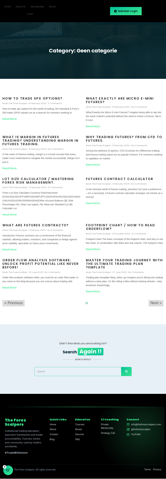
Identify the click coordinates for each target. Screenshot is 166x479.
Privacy (157, 469)
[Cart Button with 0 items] (8, 471)
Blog (51, 440)
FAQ (76, 440)
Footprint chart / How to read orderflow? (120, 227)
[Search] (126, 372)
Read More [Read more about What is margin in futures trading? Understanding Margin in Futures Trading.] (9, 168)
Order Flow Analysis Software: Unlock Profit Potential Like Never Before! (40, 264)
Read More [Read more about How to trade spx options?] (9, 119)
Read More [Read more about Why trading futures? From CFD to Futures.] (93, 165)
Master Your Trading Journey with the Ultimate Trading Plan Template (124, 264)
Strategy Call (107, 433)
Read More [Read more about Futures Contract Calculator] (93, 203)
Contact (53, 435)
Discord (78, 435)
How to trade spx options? (32, 98)
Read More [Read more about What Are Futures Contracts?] (9, 249)
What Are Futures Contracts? (35, 225)
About (52, 430)
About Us (21, 6)
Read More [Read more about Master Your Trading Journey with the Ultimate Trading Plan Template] (93, 291)
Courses (79, 424)
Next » (156, 303)
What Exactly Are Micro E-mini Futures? (120, 100)
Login (30, 13)
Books (52, 6)
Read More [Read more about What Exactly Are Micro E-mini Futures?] (93, 126)
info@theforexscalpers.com (145, 424)
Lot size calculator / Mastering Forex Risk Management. (38, 181)
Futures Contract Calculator (119, 179)
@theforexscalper (140, 430)
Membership (37, 6)
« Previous (13, 303)
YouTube (135, 435)
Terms (147, 469)
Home (7, 6)
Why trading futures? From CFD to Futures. (124, 139)
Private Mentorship (106, 426)
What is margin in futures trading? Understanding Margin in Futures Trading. (40, 141)
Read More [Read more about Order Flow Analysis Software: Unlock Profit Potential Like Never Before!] (9, 288)
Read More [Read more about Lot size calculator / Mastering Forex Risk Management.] (9, 215)
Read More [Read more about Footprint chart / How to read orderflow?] (93, 249)
